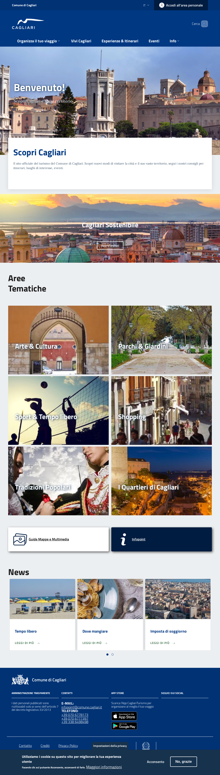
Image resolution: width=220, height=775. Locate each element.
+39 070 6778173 (74, 714)
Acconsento (155, 763)
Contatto (25, 745)
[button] (107, 654)
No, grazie (183, 764)
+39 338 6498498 (74, 721)
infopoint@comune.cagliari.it (81, 707)
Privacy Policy (68, 745)
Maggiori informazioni (104, 769)
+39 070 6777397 (74, 718)
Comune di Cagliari (24, 5)
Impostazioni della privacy (110, 748)
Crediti (45, 745)
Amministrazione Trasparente (31, 693)
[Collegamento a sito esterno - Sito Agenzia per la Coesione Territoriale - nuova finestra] (146, 745)
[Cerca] (203, 24)
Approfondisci (110, 245)
